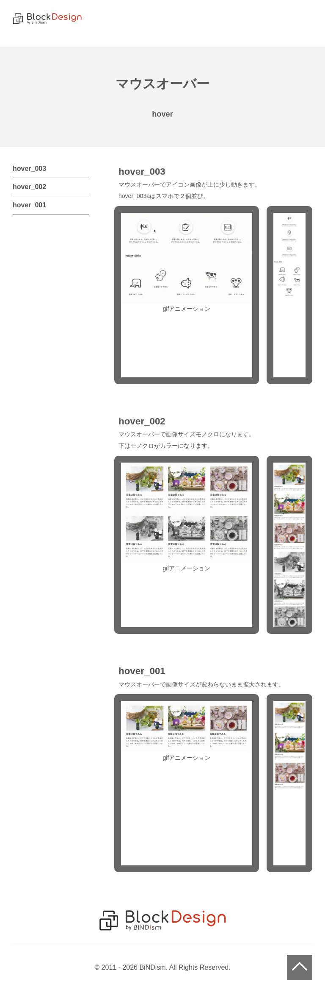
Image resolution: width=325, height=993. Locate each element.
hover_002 (29, 186)
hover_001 (29, 205)
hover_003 (29, 168)
